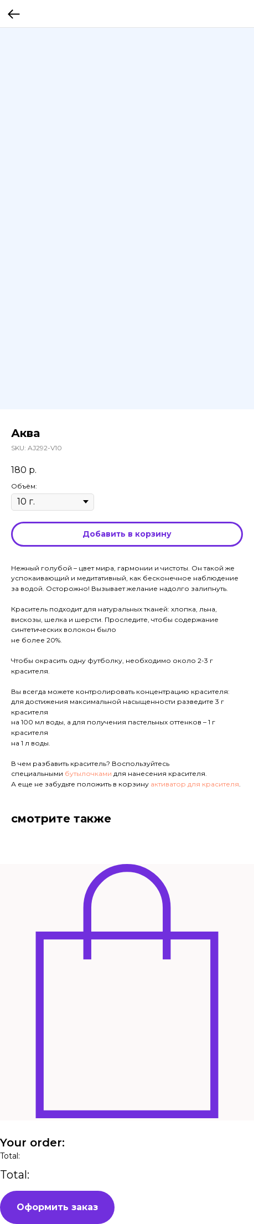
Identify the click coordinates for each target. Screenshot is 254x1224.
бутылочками (87, 773)
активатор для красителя (195, 784)
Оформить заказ (57, 1207)
